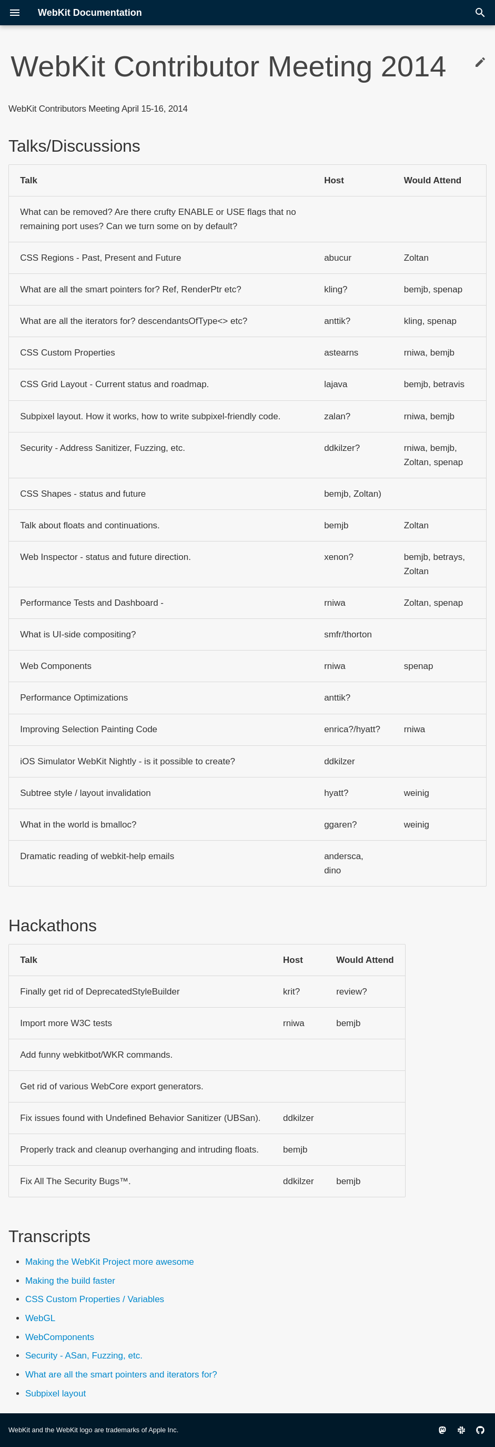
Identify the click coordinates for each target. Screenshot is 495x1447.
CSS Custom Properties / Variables (94, 1299)
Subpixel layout (55, 1394)
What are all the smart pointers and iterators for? (121, 1375)
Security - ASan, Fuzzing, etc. (84, 1356)
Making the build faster (70, 1281)
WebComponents (59, 1337)
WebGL (40, 1318)
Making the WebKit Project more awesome (109, 1262)
